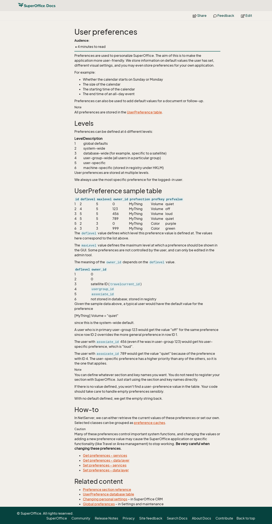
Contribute (224, 518)
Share (200, 15)
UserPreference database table (108, 494)
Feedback (223, 15)
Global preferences (99, 504)
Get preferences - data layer (106, 460)
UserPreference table (144, 112)
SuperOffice (56, 518)
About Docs (201, 518)
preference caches (149, 423)
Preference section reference (107, 489)
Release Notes (106, 518)
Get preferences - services (105, 455)
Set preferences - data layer (106, 470)
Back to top (246, 518)
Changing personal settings (105, 499)
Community (80, 518)
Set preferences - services (104, 465)
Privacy (129, 518)
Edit (246, 15)
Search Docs (177, 518)
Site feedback (150, 518)
